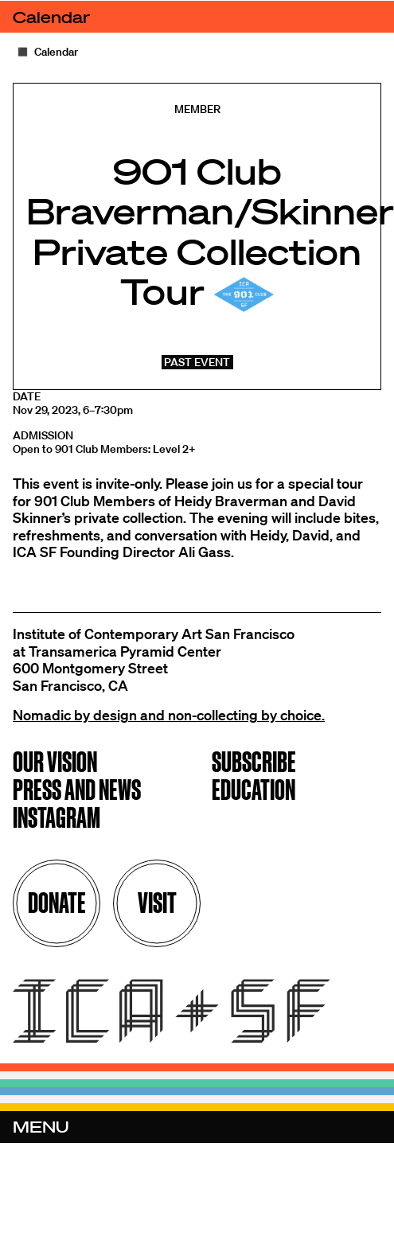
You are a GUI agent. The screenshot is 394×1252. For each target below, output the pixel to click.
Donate (57, 903)
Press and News (77, 791)
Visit (157, 903)
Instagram (56, 819)
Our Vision (55, 764)
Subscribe (254, 764)
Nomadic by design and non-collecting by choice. (169, 715)
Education (253, 791)
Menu (40, 1127)
